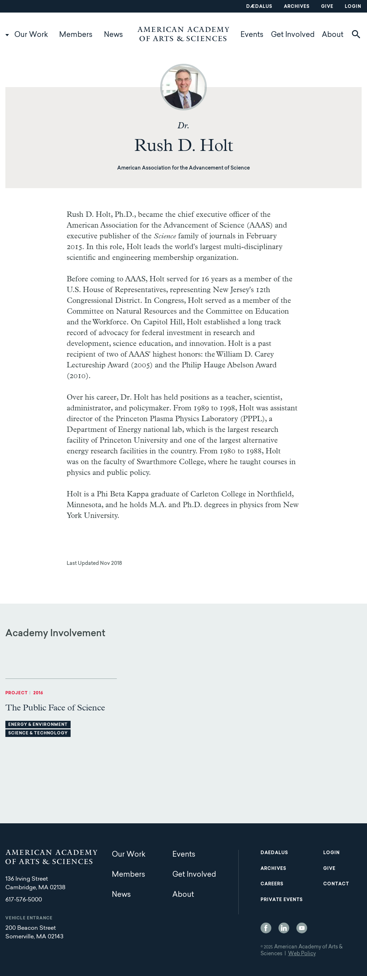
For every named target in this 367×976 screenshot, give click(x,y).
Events (251, 35)
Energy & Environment (38, 725)
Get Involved (293, 35)
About (332, 35)
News (113, 35)
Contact (336, 884)
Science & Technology (38, 733)
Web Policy (302, 954)
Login (353, 7)
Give (327, 7)
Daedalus (274, 853)
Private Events (282, 900)
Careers (272, 884)
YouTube (301, 928)
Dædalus (259, 7)
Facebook (266, 928)
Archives (297, 7)
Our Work (31, 35)
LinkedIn (283, 928)
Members (75, 35)
